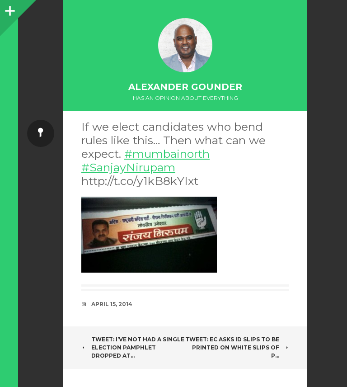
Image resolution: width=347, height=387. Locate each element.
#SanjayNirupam (128, 167)
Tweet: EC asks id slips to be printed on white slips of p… (237, 347)
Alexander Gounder (185, 86)
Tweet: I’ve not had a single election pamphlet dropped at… (132, 347)
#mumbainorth (167, 153)
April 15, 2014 (111, 304)
